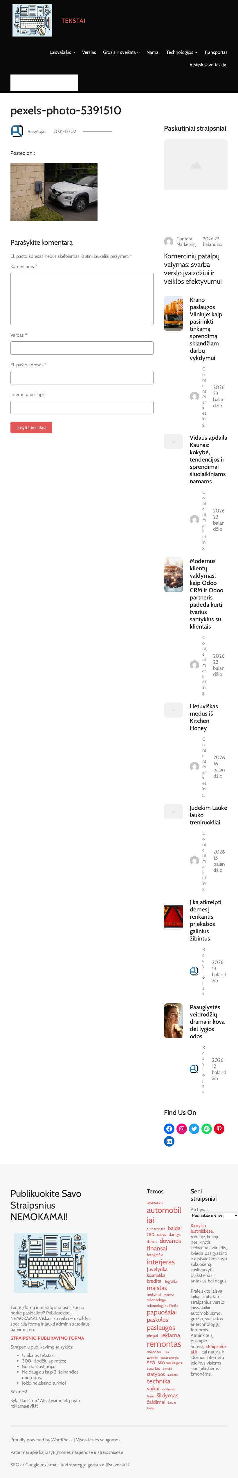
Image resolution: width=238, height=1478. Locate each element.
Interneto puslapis (28, 394)
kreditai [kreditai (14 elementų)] (155, 1281)
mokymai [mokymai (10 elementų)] (154, 1294)
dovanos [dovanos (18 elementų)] (170, 1240)
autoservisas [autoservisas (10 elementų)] (156, 1229)
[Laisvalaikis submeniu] (73, 52)
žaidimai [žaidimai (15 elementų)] (156, 1402)
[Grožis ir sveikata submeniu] (138, 52)
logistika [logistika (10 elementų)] (171, 1281)
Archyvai (199, 1209)
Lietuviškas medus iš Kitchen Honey (204, 717)
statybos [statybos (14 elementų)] (156, 1374)
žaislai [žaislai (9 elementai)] (172, 1403)
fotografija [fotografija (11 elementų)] (155, 1254)
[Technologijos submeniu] (195, 52)
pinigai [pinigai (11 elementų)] (152, 1335)
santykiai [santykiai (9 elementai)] (152, 1358)
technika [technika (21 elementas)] (158, 1381)
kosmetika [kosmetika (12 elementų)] (156, 1275)
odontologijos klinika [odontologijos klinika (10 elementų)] (162, 1305)
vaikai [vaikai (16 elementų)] (153, 1388)
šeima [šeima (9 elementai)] (150, 1396)
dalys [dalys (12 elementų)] (161, 1234)
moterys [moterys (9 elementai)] (169, 1295)
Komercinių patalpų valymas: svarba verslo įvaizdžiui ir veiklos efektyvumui (193, 268)
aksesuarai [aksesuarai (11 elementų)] (155, 1202)
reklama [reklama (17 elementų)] (170, 1335)
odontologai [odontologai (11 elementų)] (157, 1300)
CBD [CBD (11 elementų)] (150, 1234)
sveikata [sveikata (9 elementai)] (172, 1375)
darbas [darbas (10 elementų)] (152, 1241)
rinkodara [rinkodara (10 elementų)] (154, 1352)
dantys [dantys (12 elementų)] (175, 1234)
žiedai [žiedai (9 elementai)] (150, 1408)
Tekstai (74, 20)
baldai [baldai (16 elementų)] (175, 1228)
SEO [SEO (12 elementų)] (151, 1362)
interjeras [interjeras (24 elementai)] (161, 1261)
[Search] (72, 83)
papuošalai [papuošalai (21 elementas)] (162, 1312)
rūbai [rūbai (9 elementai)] (167, 1352)
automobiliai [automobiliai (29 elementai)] (164, 1215)
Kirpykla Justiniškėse (202, 1228)
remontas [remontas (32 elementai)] (164, 1344)
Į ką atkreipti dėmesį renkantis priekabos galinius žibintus (205, 920)
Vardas (18, 335)
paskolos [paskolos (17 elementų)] (157, 1319)
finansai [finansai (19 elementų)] (157, 1248)
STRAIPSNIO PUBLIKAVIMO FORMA (47, 1338)
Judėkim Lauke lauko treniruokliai (208, 815)
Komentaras (23, 266)
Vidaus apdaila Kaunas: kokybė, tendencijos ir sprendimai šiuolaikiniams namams (208, 459)
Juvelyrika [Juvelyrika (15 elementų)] (157, 1269)
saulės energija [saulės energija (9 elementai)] (169, 1358)
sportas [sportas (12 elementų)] (153, 1368)
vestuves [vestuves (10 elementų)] (168, 1389)
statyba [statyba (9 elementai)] (167, 1369)
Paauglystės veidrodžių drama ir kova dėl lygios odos (207, 1021)
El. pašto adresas (28, 365)
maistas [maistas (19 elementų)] (157, 1287)
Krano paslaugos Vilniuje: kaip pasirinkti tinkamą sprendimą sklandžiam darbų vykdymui (206, 328)
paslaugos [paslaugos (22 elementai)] (161, 1327)
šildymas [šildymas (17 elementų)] (167, 1395)
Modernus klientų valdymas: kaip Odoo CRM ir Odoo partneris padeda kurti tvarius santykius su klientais (206, 593)
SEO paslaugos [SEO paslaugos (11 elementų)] (170, 1362)
